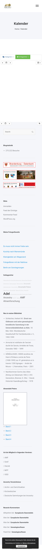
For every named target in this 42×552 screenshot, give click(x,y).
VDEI (6, 474)
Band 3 (8, 435)
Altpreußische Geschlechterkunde (12, 280)
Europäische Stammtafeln (24, 513)
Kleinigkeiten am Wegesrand (14, 257)
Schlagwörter (23, 57)
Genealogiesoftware (18, 527)
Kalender (24, 29)
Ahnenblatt (12, 290)
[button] (39, 123)
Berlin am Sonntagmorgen (13, 268)
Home (17, 29)
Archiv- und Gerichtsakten (15, 487)
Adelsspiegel (12, 284)
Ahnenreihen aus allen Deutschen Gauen (21, 294)
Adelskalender (7, 287)
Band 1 (8, 427)
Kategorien (8, 57)
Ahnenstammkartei (27, 280)
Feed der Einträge (10, 210)
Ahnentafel (27, 284)
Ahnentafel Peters (24, 287)
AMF (22, 297)
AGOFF (14, 298)
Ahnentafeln (14, 287)
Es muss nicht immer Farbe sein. (16, 246)
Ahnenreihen (20, 284)
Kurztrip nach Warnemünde (14, 252)
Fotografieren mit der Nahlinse (15, 262)
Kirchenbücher (10, 491)
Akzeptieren (21, 546)
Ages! (18, 298)
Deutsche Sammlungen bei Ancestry (19, 496)
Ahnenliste (6, 284)
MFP (6, 470)
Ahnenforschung (11, 301)
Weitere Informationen (29, 543)
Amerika (26, 290)
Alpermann (6, 290)
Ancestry (7, 297)
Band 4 (8, 439)
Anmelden (7, 206)
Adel (6, 294)
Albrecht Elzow (20, 290)
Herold (7, 466)
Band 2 (8, 431)
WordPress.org (9, 219)
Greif (6, 462)
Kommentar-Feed (10, 215)
